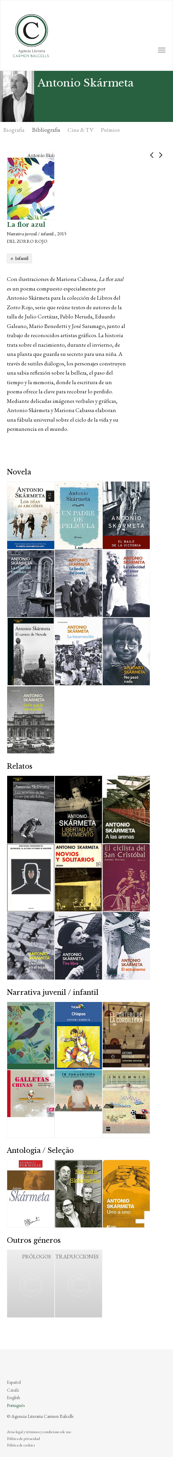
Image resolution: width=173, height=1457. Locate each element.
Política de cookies (21, 1445)
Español (14, 1382)
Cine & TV (80, 130)
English (13, 1397)
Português (16, 1405)
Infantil (21, 258)
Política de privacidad (23, 1438)
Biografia (14, 130)
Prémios (110, 130)
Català (13, 1390)
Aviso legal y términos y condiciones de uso (39, 1432)
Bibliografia (46, 130)
